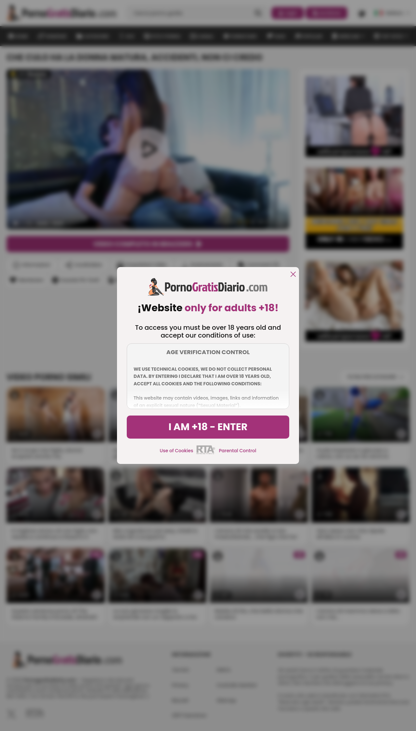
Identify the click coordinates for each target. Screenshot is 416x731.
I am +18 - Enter (207, 427)
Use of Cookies (176, 450)
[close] (293, 275)
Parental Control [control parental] (237, 450)
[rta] (205, 453)
